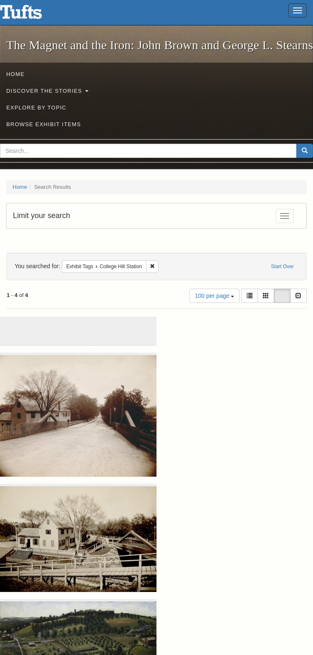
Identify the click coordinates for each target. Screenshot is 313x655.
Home (15, 74)
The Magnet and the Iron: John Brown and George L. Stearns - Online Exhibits (31, 14)
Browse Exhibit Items (43, 124)
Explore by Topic (36, 107)
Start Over (282, 266)
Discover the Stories (47, 91)
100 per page (214, 295)
